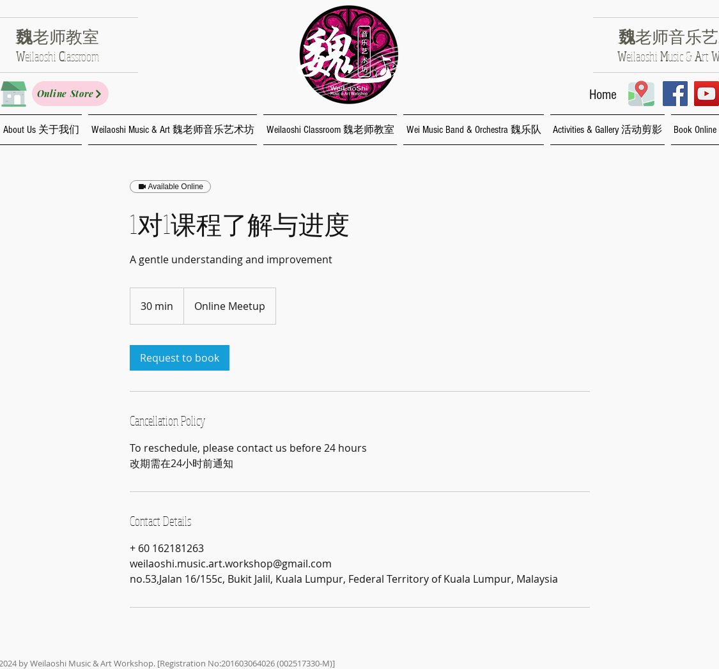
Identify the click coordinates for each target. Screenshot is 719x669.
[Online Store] (70, 93)
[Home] (603, 95)
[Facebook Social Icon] (675, 93)
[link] (179, 358)
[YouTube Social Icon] (706, 93)
